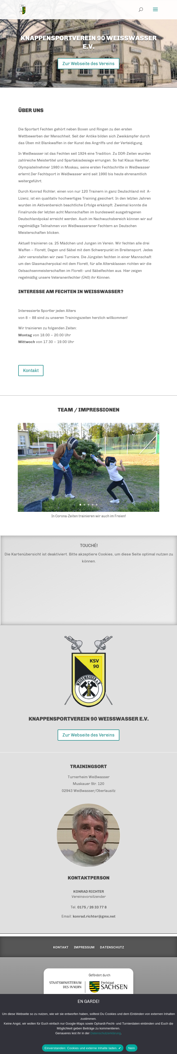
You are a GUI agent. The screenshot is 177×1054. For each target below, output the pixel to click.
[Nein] (171, 1023)
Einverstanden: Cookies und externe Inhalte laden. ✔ (82, 1048)
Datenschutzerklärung (105, 1033)
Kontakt (31, 370)
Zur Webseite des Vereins (88, 63)
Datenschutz (112, 947)
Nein (131, 1048)
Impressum (84, 947)
